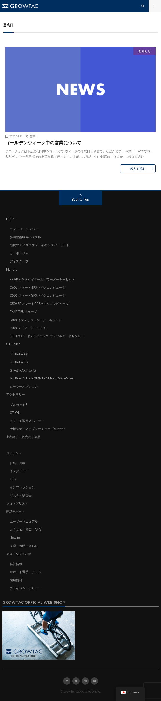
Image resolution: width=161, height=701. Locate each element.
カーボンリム (19, 253)
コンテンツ (14, 453)
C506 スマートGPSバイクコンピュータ (37, 295)
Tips (13, 479)
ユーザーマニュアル (24, 521)
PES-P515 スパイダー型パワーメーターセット (42, 279)
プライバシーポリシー (25, 588)
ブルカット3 (18, 405)
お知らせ (144, 51)
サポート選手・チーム (25, 572)
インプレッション (22, 487)
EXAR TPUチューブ (23, 312)
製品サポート (15, 511)
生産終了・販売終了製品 (23, 437)
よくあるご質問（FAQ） (27, 530)
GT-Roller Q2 (19, 354)
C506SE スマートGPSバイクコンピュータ (39, 304)
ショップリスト (17, 503)
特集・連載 (17, 463)
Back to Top (80, 199)
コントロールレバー (24, 229)
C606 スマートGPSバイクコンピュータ (37, 287)
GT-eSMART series (23, 370)
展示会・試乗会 (21, 495)
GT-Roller (13, 344)
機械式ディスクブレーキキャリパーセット (39, 245)
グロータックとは (18, 554)
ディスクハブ (19, 261)
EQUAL (11, 219)
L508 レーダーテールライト (29, 328)
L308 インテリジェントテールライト (36, 320)
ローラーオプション (24, 386)
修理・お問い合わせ (24, 546)
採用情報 (16, 580)
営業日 (34, 136)
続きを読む (136, 157)
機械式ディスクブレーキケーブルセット (38, 429)
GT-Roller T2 (19, 362)
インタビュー (19, 471)
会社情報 (16, 564)
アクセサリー (15, 394)
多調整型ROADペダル (25, 237)
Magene (11, 269)
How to (15, 538)
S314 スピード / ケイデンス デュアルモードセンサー (47, 336)
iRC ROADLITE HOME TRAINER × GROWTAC (42, 378)
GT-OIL (15, 412)
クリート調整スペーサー (27, 421)
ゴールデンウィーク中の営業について (43, 142)
